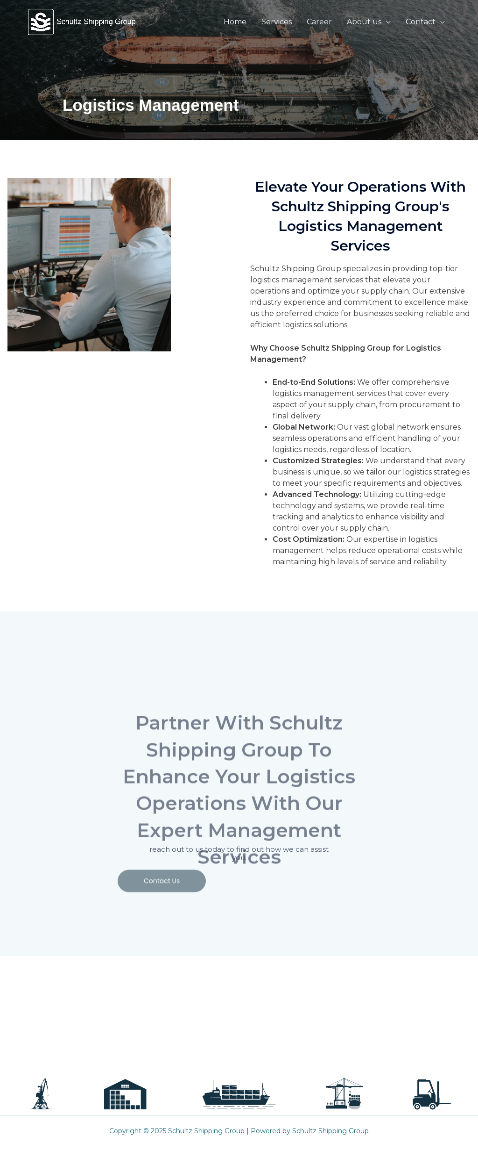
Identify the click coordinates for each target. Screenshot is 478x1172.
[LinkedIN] (352, 1045)
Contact (421, 21)
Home (235, 21)
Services (276, 21)
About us (364, 21)
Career (319, 21)
